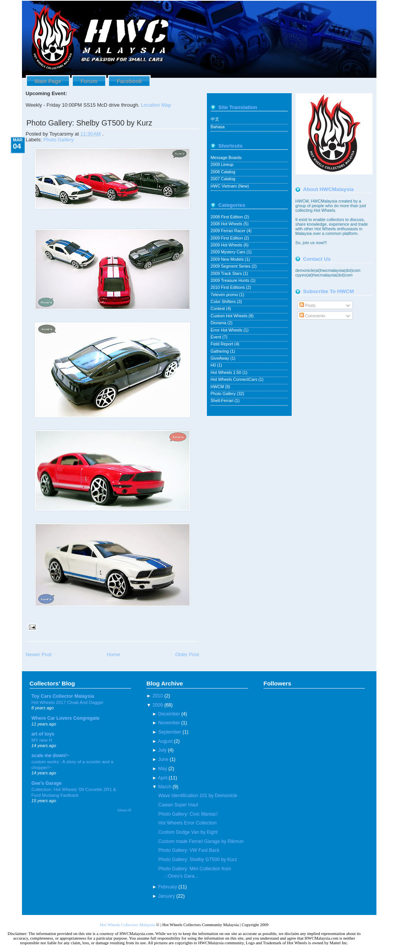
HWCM (218, 386)
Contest (218, 308)
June (163, 759)
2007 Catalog (223, 178)
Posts (307, 305)
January (166, 896)
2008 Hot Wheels (227, 223)
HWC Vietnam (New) (230, 186)
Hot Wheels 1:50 (226, 372)
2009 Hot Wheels (227, 245)
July (162, 750)
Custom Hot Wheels (230, 315)
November (169, 723)
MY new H (42, 739)
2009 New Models (228, 259)
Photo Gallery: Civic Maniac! (188, 814)
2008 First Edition (227, 216)
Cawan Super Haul (178, 805)
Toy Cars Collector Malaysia (63, 696)
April (163, 778)
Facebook (129, 81)
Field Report (223, 344)
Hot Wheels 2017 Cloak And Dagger (68, 702)
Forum (89, 81)
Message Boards (226, 157)
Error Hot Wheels (227, 330)
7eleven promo (225, 294)
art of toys (43, 734)
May (162, 768)
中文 (215, 119)
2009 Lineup (222, 164)
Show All (124, 810)
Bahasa (218, 126)
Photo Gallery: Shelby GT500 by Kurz (89, 123)
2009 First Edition (227, 238)
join (307, 242)
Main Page (48, 81)
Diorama (219, 322)
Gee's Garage (47, 783)
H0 (214, 365)
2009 (158, 705)
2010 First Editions (228, 287)
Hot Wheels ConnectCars (235, 379)
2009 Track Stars (227, 273)
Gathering (220, 351)
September (169, 732)
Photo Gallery (58, 139)
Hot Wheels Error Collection (187, 823)
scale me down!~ (51, 755)
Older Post (187, 654)
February (167, 887)
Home (113, 654)
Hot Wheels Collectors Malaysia (127, 924)
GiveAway (220, 358)
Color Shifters (224, 301)
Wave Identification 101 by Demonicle (197, 795)
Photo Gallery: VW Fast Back (189, 850)
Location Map (156, 105)
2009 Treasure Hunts (230, 280)
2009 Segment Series (231, 266)
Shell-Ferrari (223, 400)
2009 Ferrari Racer (229, 230)
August (165, 741)
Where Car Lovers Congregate (66, 718)
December (169, 714)
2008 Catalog (223, 171)
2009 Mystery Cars (229, 252)
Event (216, 337)
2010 (158, 696)
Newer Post (39, 654)
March (164, 786)
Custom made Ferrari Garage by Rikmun (201, 841)
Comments (312, 315)
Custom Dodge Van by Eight (188, 832)
